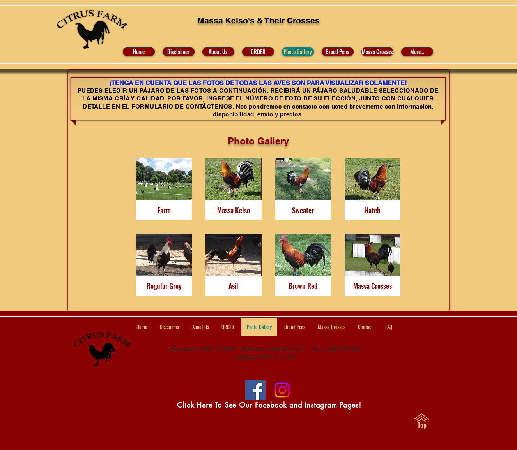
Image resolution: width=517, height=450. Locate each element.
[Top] (422, 425)
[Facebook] (255, 390)
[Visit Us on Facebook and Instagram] (282, 390)
